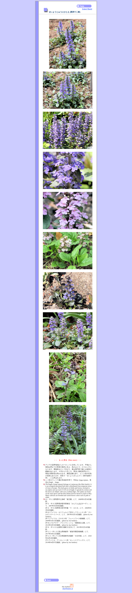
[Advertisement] (67, 560)
